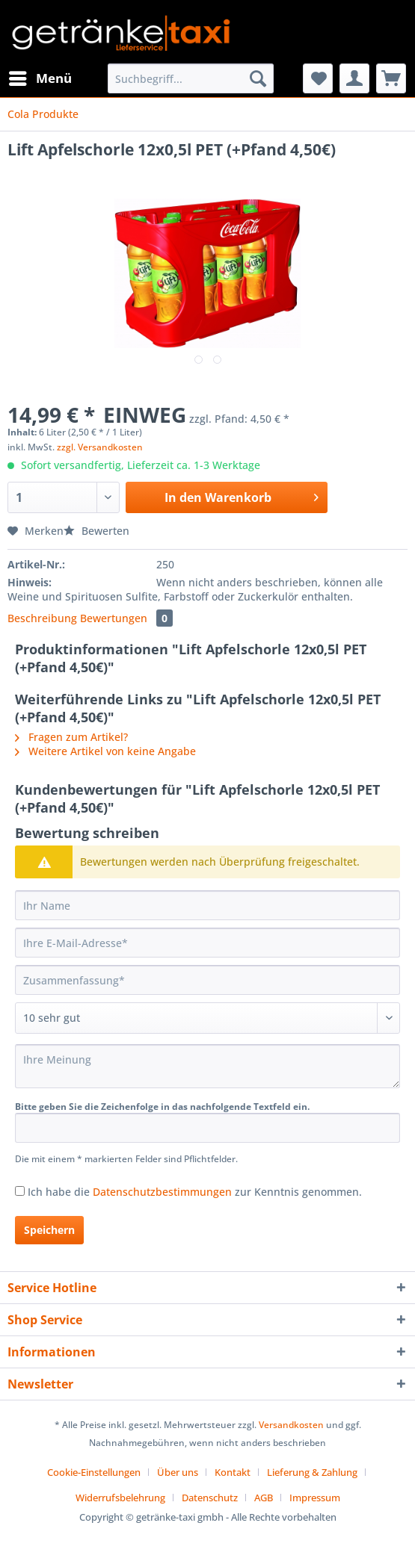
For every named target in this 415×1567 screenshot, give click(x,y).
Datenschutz (210, 1497)
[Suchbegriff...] (191, 78)
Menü (40, 76)
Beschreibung (42, 618)
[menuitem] (39, 78)
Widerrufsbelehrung (120, 1497)
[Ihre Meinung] (207, 1066)
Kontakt (232, 1472)
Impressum (314, 1497)
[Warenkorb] (391, 78)
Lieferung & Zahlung (312, 1472)
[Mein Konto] (354, 78)
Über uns (177, 1472)
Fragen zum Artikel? (71, 737)
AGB (263, 1497)
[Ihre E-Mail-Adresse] (207, 943)
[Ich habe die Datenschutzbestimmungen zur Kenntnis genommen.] (20, 1191)
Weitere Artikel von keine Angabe (105, 751)
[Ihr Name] (207, 905)
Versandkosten (291, 1424)
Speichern (49, 1230)
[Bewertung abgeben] (207, 1018)
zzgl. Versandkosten (100, 447)
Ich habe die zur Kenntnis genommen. (195, 1192)
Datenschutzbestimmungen (162, 1192)
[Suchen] (258, 78)
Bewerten (96, 531)
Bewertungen (126, 618)
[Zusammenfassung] (207, 980)
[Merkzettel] (318, 78)
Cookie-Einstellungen (94, 1472)
